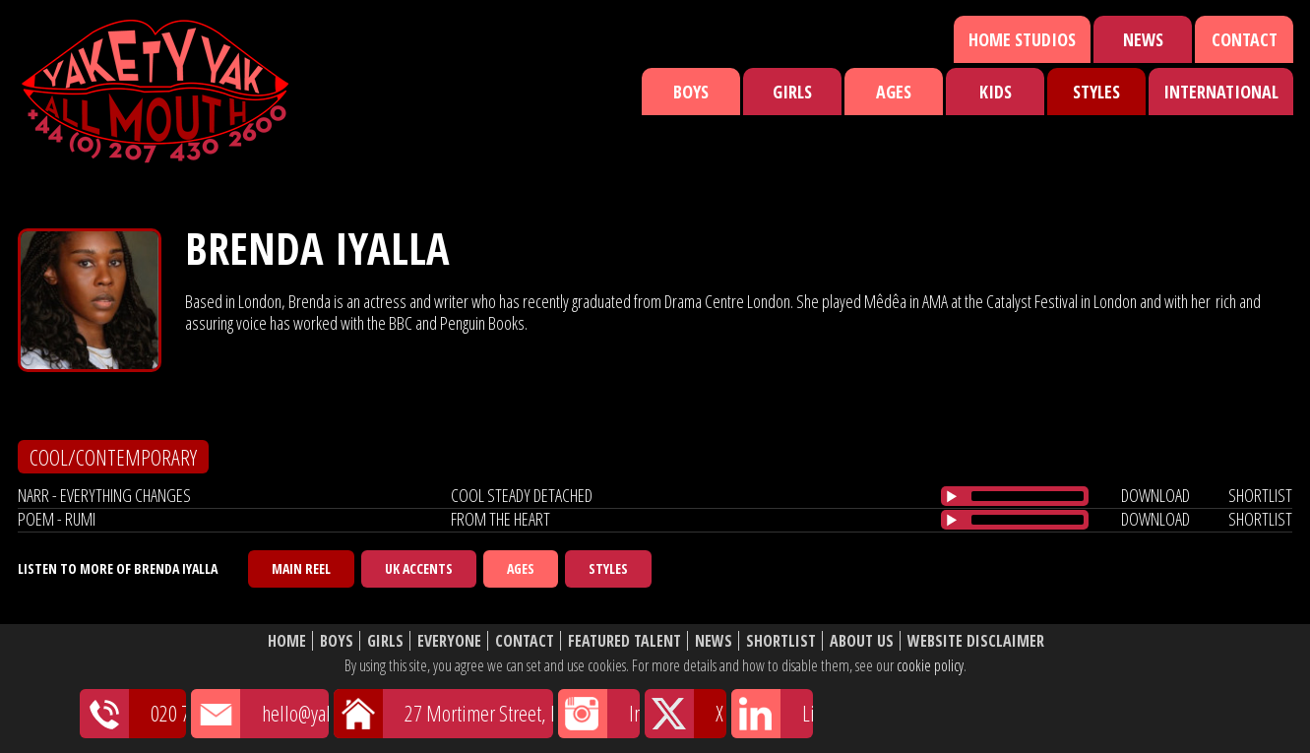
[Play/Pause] (952, 496)
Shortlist (781, 641)
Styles (1096, 91)
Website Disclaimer (975, 641)
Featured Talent (624, 641)
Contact (1245, 39)
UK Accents (419, 568)
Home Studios (1022, 39)
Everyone (449, 641)
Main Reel (301, 568)
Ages (893, 91)
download (1155, 495)
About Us (862, 641)
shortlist (1260, 495)
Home (287, 641)
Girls (792, 91)
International (1221, 91)
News (1143, 39)
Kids (995, 91)
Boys (691, 91)
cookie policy (930, 665)
